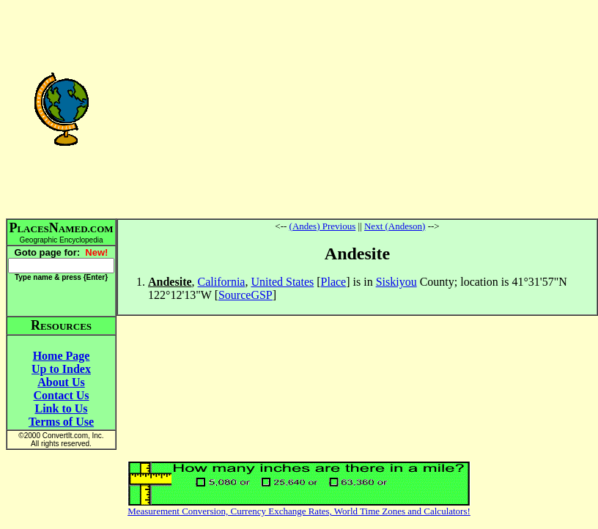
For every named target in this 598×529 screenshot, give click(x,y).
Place (334, 281)
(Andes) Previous (322, 226)
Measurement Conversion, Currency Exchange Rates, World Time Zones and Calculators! (299, 511)
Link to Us (60, 408)
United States (282, 281)
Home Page (61, 355)
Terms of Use (61, 421)
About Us (60, 382)
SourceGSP (245, 295)
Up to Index (61, 369)
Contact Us (61, 395)
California (222, 281)
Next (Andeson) (394, 226)
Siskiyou (396, 281)
